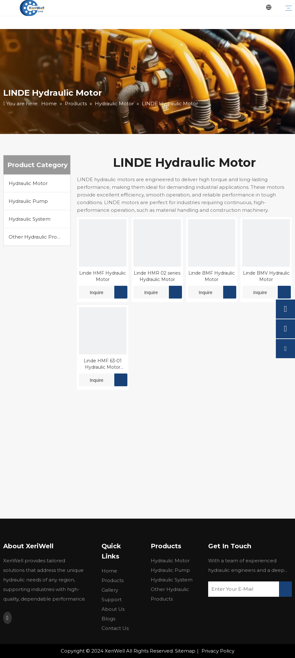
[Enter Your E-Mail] (241, 589)
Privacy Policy (217, 651)
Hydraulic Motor (28, 183)
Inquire (91, 292)
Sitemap (185, 651)
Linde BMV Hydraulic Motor (266, 276)
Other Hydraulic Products (39, 237)
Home (109, 571)
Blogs (108, 619)
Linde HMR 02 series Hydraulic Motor (157, 276)
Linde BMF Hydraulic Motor (211, 276)
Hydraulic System (29, 219)
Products (113, 580)
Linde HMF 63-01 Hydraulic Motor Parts (103, 364)
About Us (113, 609)
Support (112, 599)
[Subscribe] (285, 589)
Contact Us (115, 628)
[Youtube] (7, 618)
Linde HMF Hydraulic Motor (102, 276)
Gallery (110, 590)
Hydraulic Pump (28, 201)
